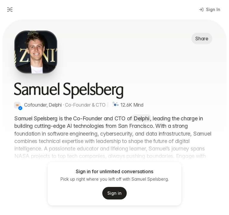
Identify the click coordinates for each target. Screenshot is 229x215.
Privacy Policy (130, 207)
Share (201, 39)
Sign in (114, 193)
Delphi (141, 118)
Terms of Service (95, 207)
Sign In (209, 9)
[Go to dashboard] (9, 9)
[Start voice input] (184, 192)
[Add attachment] (14, 192)
